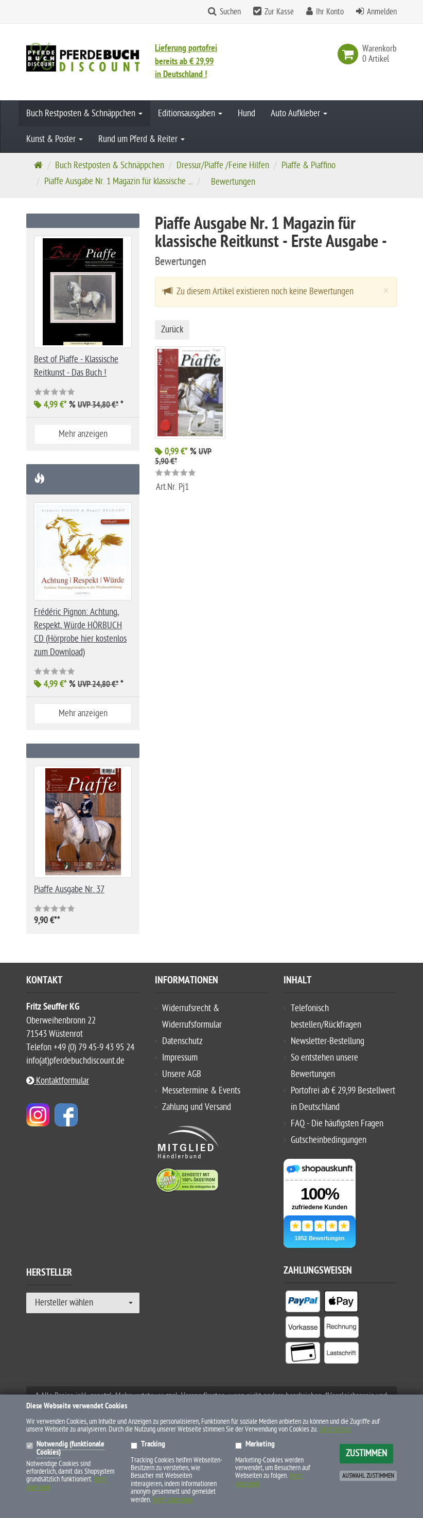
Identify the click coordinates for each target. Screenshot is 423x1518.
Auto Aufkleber (299, 113)
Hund (246, 113)
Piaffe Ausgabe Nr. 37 (69, 889)
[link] (350, 54)
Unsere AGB (181, 1074)
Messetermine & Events (201, 1090)
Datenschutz (182, 1041)
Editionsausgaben (190, 113)
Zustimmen (366, 1453)
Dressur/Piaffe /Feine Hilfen (223, 165)
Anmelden (382, 11)
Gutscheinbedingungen (328, 1140)
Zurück (172, 329)
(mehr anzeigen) (172, 1499)
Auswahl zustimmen (368, 1475)
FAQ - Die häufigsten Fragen (337, 1123)
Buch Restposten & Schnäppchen (84, 113)
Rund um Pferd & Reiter (141, 139)
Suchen (230, 11)
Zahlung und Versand (196, 1107)
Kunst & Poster (54, 139)
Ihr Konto (330, 11)
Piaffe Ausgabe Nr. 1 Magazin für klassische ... (118, 181)
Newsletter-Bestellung (327, 1041)
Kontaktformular (57, 1080)
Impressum (180, 1057)
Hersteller (49, 1274)
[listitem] (303, 1303)
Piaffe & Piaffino (308, 165)
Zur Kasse (279, 11)
